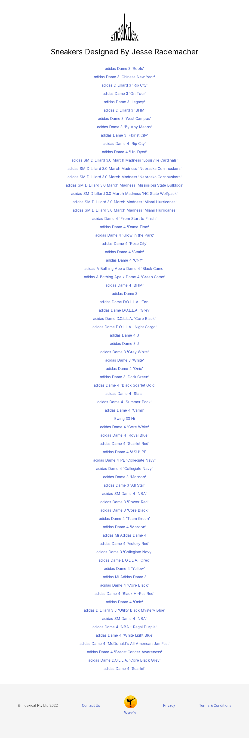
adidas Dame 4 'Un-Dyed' (124, 152)
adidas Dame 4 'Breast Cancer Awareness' (124, 652)
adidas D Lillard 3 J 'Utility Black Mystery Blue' (124, 610)
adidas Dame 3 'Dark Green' (124, 377)
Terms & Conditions (215, 705)
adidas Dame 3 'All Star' (124, 485)
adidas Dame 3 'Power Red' (124, 502)
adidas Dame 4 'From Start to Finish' (124, 218)
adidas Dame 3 (124, 293)
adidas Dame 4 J (124, 335)
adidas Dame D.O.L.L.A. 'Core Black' (124, 318)
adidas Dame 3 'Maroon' (124, 477)
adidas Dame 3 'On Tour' (124, 93)
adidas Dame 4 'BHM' (124, 285)
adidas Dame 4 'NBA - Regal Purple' (124, 627)
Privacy (169, 705)
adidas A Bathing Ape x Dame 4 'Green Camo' (124, 277)
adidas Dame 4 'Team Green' (124, 518)
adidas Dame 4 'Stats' (124, 393)
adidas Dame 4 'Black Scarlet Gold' (125, 385)
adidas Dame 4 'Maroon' (124, 527)
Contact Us (91, 705)
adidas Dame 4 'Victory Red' (124, 543)
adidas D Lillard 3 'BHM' (125, 110)
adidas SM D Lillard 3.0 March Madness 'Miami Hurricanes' (125, 202)
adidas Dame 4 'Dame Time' (124, 227)
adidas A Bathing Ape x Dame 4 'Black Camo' (124, 268)
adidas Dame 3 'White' (124, 360)
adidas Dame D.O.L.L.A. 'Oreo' (124, 560)
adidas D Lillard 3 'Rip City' (124, 85)
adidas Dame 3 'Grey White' (124, 352)
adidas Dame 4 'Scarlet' (124, 668)
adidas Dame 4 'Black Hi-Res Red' (124, 593)
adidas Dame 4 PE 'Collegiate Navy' (124, 460)
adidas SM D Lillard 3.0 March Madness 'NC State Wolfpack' (124, 193)
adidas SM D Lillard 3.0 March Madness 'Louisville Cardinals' (124, 160)
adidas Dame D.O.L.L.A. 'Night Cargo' (124, 327)
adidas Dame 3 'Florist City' (124, 135)
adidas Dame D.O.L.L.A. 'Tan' (125, 302)
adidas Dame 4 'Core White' (124, 427)
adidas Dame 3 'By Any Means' (124, 127)
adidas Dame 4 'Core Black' (124, 585)
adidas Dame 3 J (124, 343)
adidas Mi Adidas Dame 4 (125, 535)
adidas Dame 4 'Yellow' (124, 568)
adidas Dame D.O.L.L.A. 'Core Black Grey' (124, 660)
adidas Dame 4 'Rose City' (125, 243)
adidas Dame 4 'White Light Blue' (125, 635)
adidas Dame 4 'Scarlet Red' (124, 443)
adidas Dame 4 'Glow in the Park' (124, 235)
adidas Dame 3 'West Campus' (124, 118)
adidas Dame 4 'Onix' (124, 368)
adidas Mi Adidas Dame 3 (124, 577)
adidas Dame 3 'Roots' (124, 68)
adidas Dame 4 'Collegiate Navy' (124, 468)
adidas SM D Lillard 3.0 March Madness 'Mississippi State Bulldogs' (124, 185)
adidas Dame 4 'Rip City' (124, 143)
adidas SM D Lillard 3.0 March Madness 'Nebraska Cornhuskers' (125, 168)
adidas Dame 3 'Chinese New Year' (124, 77)
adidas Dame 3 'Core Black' (124, 510)
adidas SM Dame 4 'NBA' (124, 493)
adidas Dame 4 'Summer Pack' (124, 402)
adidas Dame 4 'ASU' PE (124, 452)
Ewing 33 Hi (124, 418)
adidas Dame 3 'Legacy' (124, 102)
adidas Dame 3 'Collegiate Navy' (124, 552)
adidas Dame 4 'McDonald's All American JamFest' (125, 643)
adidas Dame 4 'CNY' (124, 260)
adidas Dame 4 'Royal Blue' (124, 435)
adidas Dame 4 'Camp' (124, 410)
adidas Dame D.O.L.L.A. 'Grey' (125, 310)
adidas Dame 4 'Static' (124, 252)
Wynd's (130, 713)
